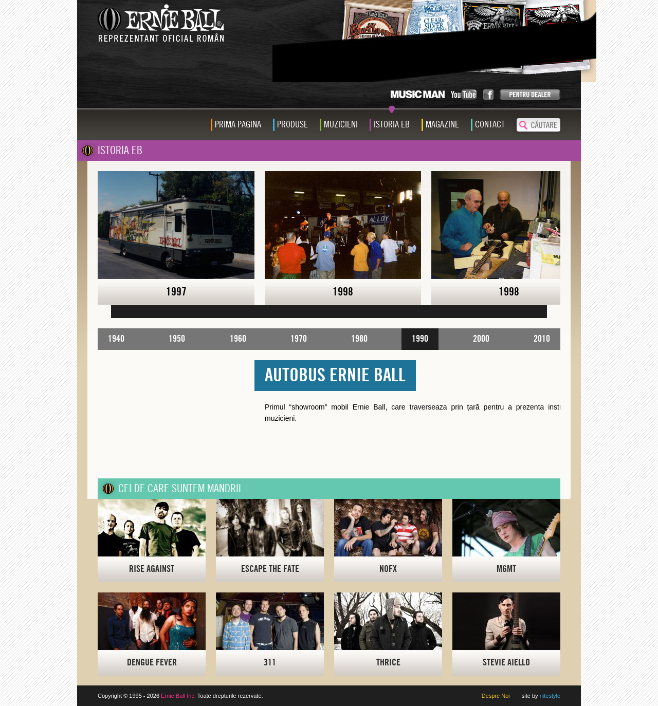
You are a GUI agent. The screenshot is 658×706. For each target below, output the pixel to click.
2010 (542, 339)
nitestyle (550, 696)
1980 (359, 339)
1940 (116, 339)
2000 (481, 339)
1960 (238, 339)
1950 (177, 339)
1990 (420, 339)
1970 (298, 339)
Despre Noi (496, 696)
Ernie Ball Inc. (178, 696)
